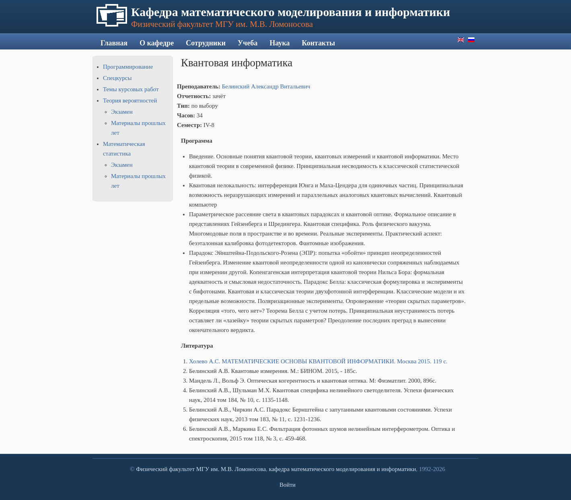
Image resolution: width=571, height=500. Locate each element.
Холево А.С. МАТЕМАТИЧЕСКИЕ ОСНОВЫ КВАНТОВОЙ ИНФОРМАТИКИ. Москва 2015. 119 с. (318, 361)
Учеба (247, 43)
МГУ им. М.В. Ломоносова (231, 469)
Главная (114, 43)
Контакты (318, 43)
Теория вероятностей (130, 100)
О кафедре (157, 43)
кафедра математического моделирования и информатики (342, 469)
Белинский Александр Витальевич (266, 86)
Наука (279, 43)
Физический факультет (165, 469)
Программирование (128, 67)
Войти (287, 485)
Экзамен (122, 112)
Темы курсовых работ (131, 89)
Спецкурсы (117, 78)
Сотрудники (206, 43)
